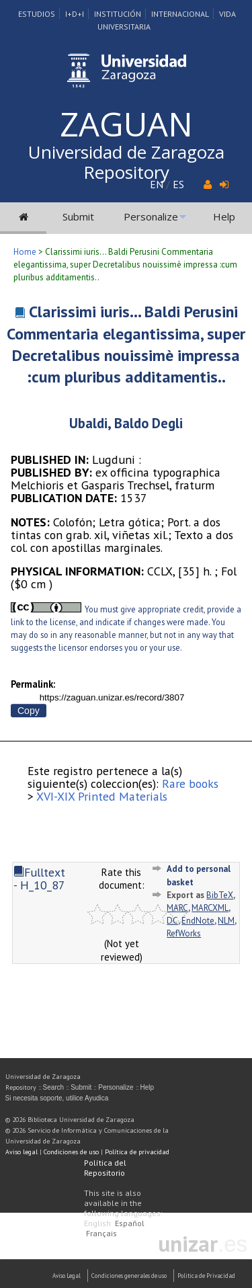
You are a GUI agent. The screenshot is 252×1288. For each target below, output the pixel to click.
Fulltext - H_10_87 (39, 878)
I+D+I (74, 14)
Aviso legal (21, 1152)
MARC (177, 908)
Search (54, 1087)
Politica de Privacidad (206, 1275)
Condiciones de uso (71, 1152)
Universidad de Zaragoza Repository (126, 162)
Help (224, 216)
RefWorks (184, 933)
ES (178, 184)
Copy (28, 710)
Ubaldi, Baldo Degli (126, 423)
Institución (117, 14)
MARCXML (210, 908)
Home (24, 251)
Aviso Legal (66, 1275)
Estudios (36, 14)
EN (156, 184)
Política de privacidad (137, 1152)
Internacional (180, 14)
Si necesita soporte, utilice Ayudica (57, 1098)
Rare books (190, 783)
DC (172, 920)
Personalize (151, 216)
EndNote (197, 920)
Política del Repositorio (105, 1168)
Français (101, 1233)
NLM (226, 920)
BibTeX (219, 895)
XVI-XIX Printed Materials (101, 796)
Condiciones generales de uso (129, 1275)
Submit (78, 216)
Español (129, 1223)
